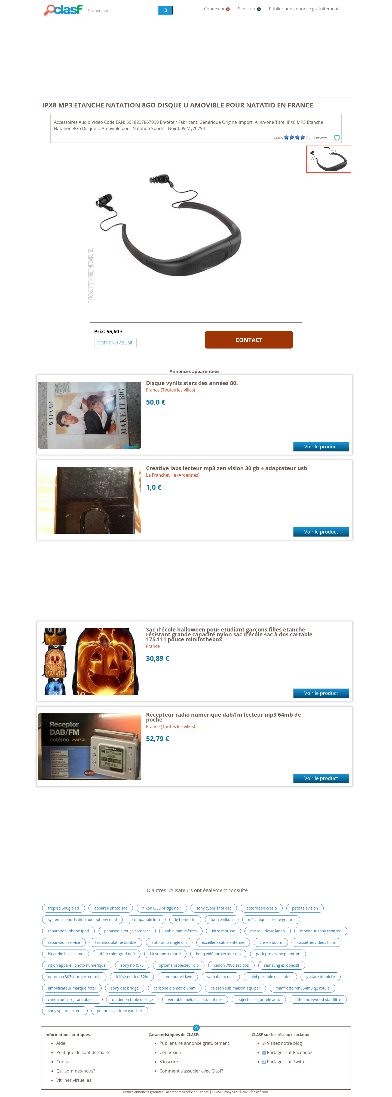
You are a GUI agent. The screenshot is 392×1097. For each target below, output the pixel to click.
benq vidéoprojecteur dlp (218, 953)
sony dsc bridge (125, 988)
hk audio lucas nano (65, 953)
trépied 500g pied (63, 908)
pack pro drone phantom (278, 953)
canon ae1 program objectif (72, 999)
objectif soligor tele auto (258, 999)
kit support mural (165, 953)
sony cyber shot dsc (213, 908)
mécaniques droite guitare (271, 919)
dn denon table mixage (132, 999)
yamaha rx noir (220, 976)
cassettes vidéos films (316, 942)
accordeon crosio (261, 908)
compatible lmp (146, 919)
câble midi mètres (181, 930)
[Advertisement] (196, 58)
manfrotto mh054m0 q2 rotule (302, 988)
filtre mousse (223, 930)
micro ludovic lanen (267, 930)
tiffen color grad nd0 (117, 953)
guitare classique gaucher (119, 1010)
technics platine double (115, 942)
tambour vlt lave (177, 976)
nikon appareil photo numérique (77, 965)
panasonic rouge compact (127, 930)
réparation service (64, 942)
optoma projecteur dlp (179, 965)
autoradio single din (169, 942)
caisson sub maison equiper (235, 988)
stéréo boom (270, 942)
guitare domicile (320, 976)
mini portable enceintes (270, 976)
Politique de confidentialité (83, 1052)
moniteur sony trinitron (321, 930)
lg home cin (185, 919)
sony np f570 (132, 965)
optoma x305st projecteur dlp (74, 976)
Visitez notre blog (282, 1043)
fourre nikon (222, 919)
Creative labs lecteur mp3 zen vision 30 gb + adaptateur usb (226, 468)
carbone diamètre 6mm (175, 988)
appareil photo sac (110, 908)
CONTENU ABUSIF (115, 343)
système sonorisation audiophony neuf (82, 919)
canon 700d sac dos (231, 965)
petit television (305, 908)
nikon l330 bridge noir (161, 908)
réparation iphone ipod (68, 930)
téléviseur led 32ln (132, 976)
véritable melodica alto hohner (195, 999)
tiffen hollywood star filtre (318, 999)
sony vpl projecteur (65, 1010)
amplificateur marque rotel (72, 988)
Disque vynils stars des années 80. (192, 383)
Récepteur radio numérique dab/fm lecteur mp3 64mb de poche (223, 717)
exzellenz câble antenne (223, 942)
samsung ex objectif (281, 965)
